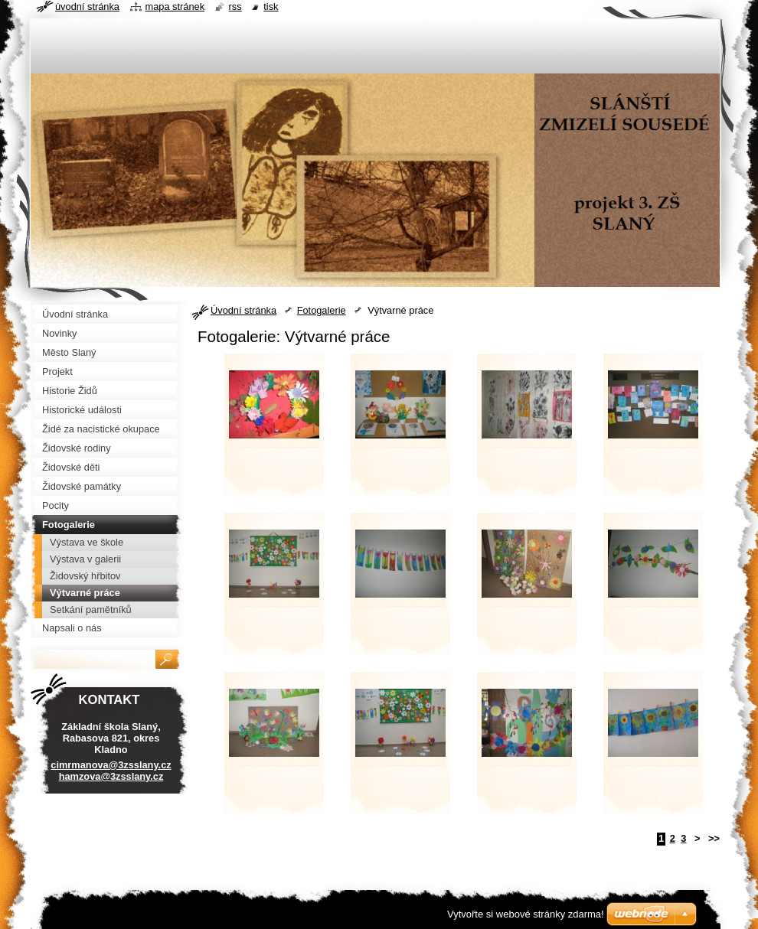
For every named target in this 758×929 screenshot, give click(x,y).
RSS (235, 6)
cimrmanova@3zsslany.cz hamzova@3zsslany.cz (111, 770)
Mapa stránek (175, 6)
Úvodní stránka (243, 310)
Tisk (270, 6)
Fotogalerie (321, 310)
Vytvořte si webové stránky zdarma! (525, 914)
